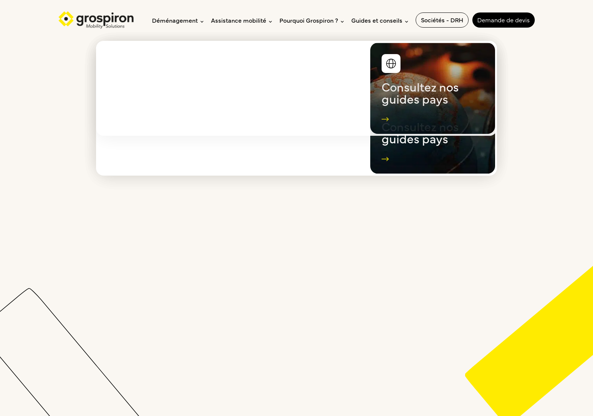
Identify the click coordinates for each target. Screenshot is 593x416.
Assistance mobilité (241, 20)
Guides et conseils (379, 20)
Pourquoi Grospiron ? (311, 20)
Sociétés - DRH (442, 20)
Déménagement (177, 20)
